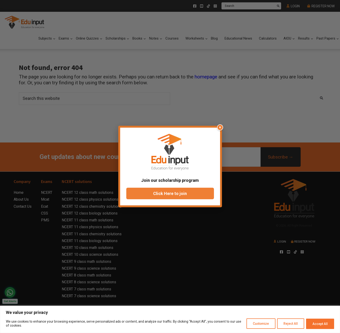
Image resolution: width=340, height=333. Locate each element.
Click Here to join (170, 193)
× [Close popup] (220, 127)
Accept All (319, 324)
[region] (170, 319)
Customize (258, 324)
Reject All (289, 324)
